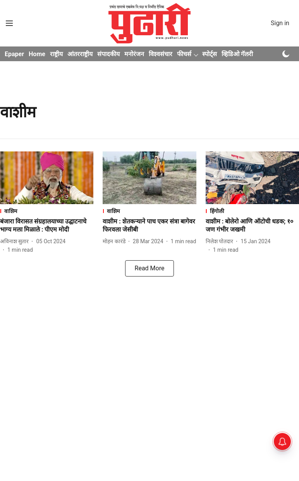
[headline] (46, 226)
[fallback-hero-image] (46, 177)
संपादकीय (108, 54)
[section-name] (46, 211)
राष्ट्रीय (56, 54)
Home (37, 54)
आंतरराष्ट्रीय (80, 54)
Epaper (14, 54)
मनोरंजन (134, 54)
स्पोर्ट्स (209, 54)
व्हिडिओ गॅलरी (237, 54)
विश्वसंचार (160, 54)
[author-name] (16, 241)
